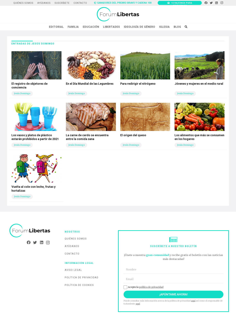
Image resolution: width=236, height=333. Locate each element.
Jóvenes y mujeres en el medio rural (199, 83)
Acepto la (143, 287)
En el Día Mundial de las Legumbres (89, 83)
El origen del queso (133, 135)
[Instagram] (221, 2)
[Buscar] (186, 27)
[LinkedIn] (216, 2)
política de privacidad (151, 287)
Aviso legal (73, 270)
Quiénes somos (76, 238)
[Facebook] (206, 2)
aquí (193, 301)
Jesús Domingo (22, 93)
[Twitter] (211, 2)
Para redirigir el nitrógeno (138, 83)
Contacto (72, 253)
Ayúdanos (72, 246)
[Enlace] (118, 14)
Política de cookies (79, 285)
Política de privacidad (81, 277)
